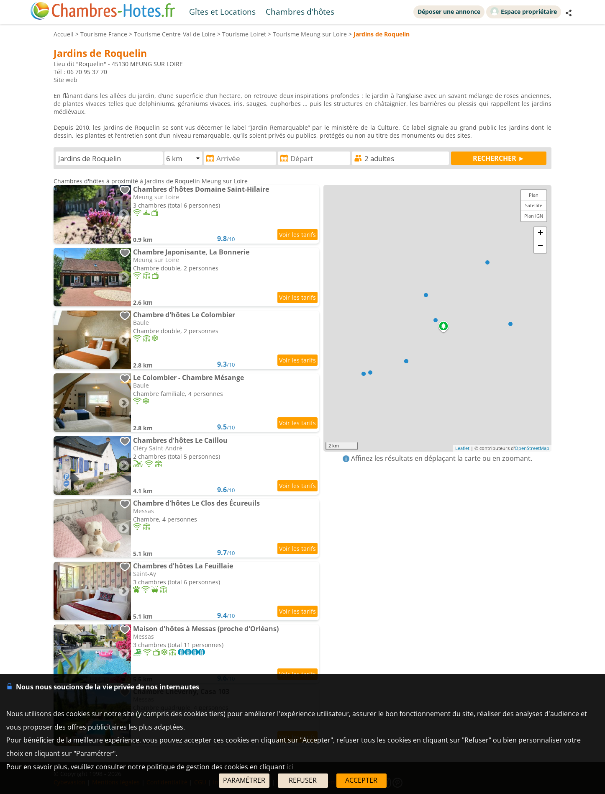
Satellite (533, 205)
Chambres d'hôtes (300, 11)
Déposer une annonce (449, 11)
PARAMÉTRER (244, 780)
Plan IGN (533, 216)
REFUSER (303, 780)
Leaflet (462, 448)
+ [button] (540, 233)
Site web (65, 80)
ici (290, 766)
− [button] (540, 246)
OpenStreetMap (532, 448)
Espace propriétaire (523, 11)
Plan (533, 195)
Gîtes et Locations (222, 11)
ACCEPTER (361, 780)
